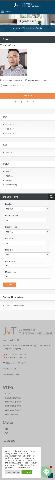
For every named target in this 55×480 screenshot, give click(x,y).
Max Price (9, 250)
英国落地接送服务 (11, 414)
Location (8, 204)
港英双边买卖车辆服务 (13, 398)
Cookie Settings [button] (13, 472)
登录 (7, 171)
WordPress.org (11, 185)
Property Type (11, 227)
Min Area (11, 261)
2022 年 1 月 (10, 133)
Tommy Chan (7, 45)
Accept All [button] (27, 472)
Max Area (11, 272)
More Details (27, 96)
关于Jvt (7, 394)
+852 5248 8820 (41, 81)
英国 (6, 429)
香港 (6, 433)
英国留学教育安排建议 (13, 410)
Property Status (11, 215)
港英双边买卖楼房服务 (13, 406)
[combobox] (27, 209)
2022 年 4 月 (10, 125)
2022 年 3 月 (10, 129)
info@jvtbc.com (13, 375)
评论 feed (9, 180)
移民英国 (9, 152)
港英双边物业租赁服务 (13, 402)
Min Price (9, 238)
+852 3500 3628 (15, 81)
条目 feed (9, 176)
